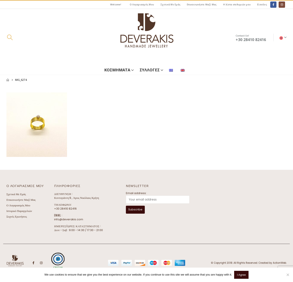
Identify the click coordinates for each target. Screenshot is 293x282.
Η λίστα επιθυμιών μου (237, 4)
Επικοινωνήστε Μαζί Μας (202, 4)
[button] (9, 37)
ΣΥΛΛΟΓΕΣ (150, 69)
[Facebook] (273, 5)
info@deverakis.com (68, 219)
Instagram (41, 263)
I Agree (241, 274)
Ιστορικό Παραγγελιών (19, 211)
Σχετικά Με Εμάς (170, 4)
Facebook (33, 263)
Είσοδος (262, 4)
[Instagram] (282, 5)
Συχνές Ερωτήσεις (16, 217)
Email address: (136, 193)
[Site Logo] (146, 37)
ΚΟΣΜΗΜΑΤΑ (117, 69)
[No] (287, 275)
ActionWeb (279, 263)
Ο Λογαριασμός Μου (142, 4)
